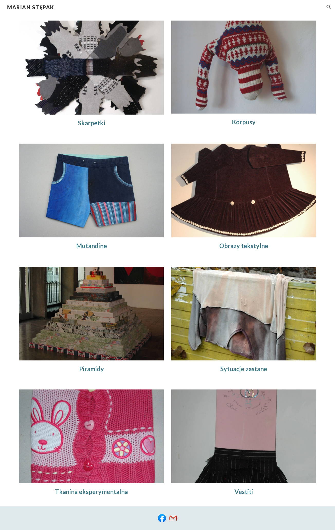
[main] (91, 123)
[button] (329, 7)
